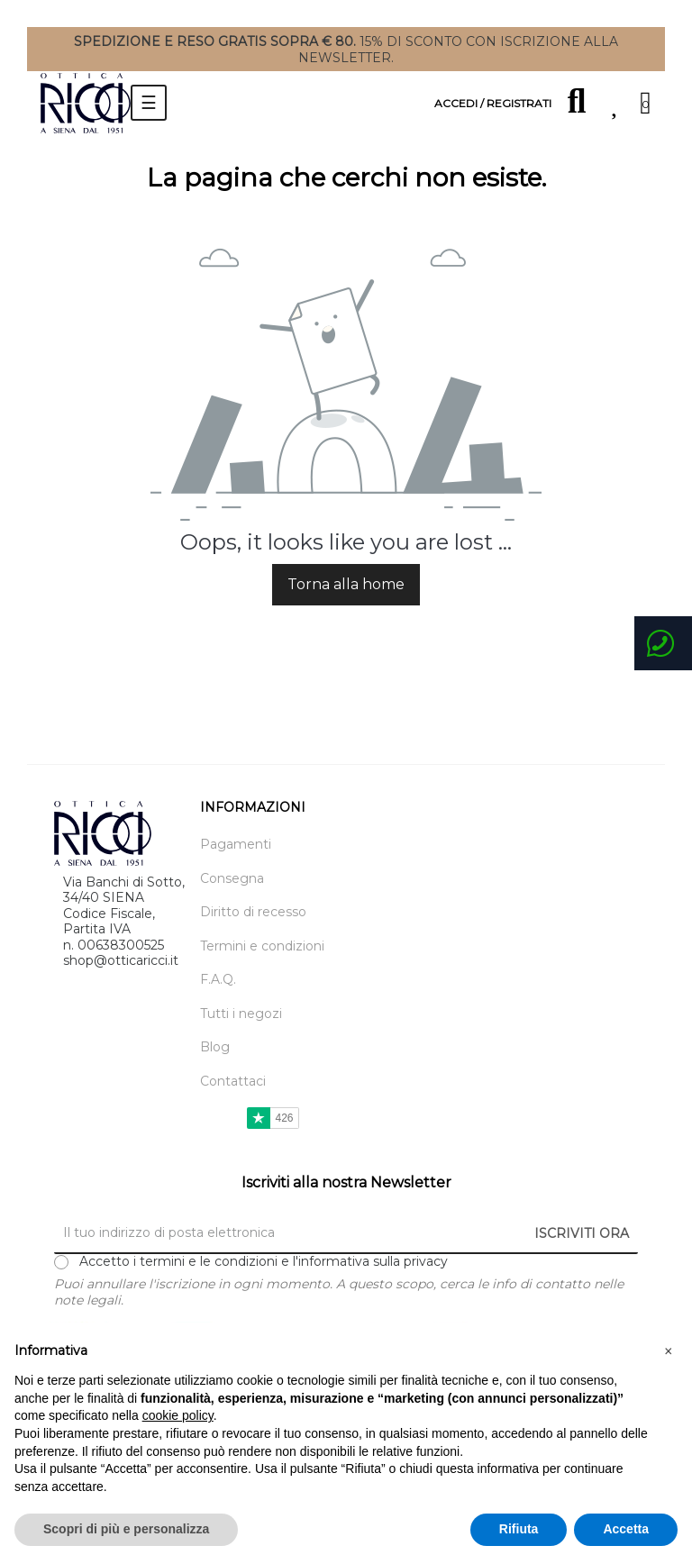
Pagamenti (235, 844)
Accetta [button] (626, 1529)
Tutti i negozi (241, 1014)
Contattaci (233, 1081)
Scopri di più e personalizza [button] (126, 1529)
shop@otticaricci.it (120, 960)
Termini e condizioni (262, 946)
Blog (215, 1047)
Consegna (232, 879)
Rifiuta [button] (519, 1529)
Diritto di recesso (253, 912)
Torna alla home (346, 584)
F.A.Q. (218, 979)
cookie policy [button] (178, 1415)
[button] (668, 1351)
